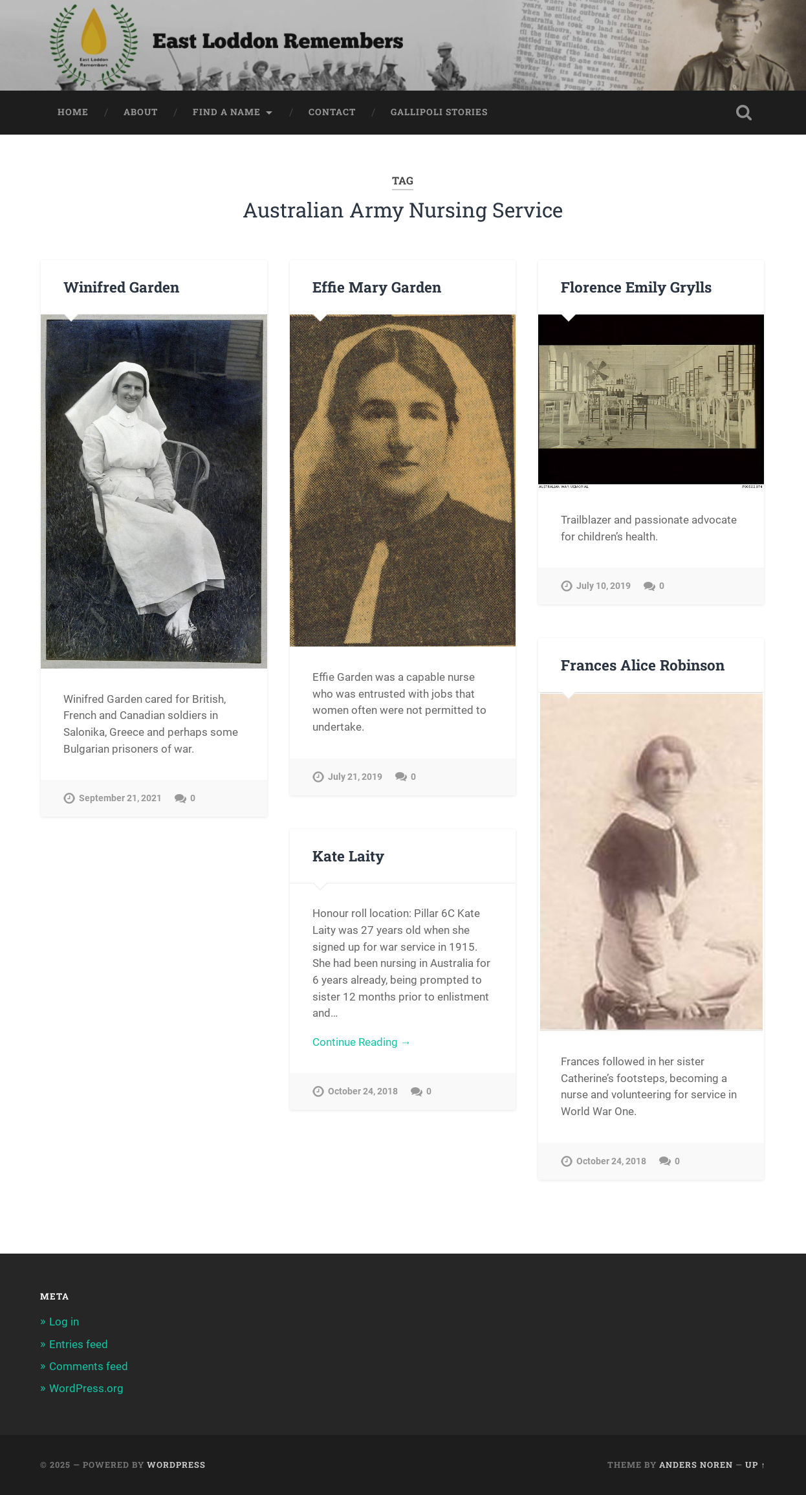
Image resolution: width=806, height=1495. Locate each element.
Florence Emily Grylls (636, 286)
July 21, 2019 (355, 776)
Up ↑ (755, 1464)
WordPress (176, 1464)
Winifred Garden (121, 286)
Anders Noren (696, 1464)
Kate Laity (348, 855)
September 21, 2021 (120, 798)
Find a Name (227, 112)
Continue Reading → (361, 1041)
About (141, 112)
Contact (332, 112)
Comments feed (88, 1366)
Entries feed (78, 1344)
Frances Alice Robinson (642, 664)
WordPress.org (86, 1388)
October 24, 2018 (611, 1161)
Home (73, 112)
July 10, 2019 (603, 586)
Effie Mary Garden (376, 286)
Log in (64, 1321)
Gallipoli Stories (439, 112)
